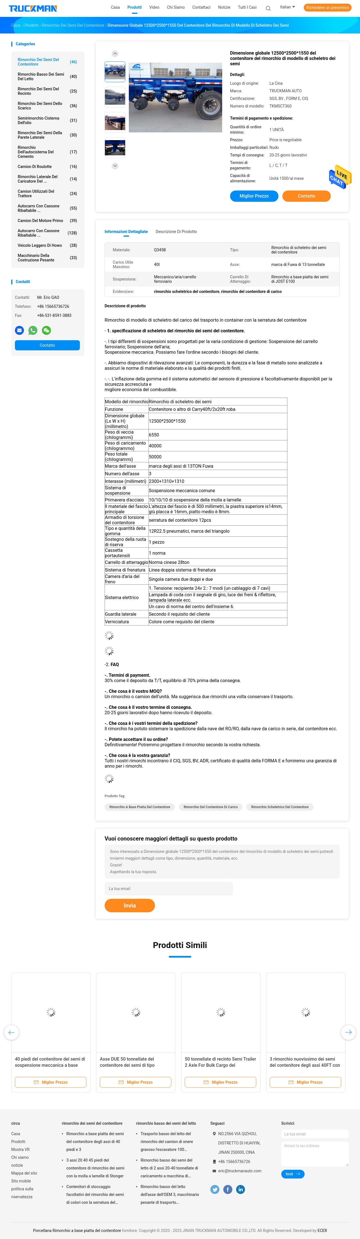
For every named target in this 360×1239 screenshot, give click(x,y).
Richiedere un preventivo (327, 7)
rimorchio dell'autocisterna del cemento (47, 152)
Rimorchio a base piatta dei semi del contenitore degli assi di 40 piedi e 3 (95, 1142)
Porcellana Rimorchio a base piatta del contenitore (77, 1230)
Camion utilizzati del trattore (47, 193)
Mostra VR (20, 1149)
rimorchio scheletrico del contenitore (280, 807)
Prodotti (18, 1141)
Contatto (47, 345)
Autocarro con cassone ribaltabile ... (47, 208)
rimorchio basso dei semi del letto (47, 76)
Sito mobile (21, 1181)
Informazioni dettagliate (126, 231)
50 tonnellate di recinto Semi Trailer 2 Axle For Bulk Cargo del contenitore (220, 1065)
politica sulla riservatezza (22, 1193)
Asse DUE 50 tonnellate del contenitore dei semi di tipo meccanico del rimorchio (127, 1065)
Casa (15, 1134)
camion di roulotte (47, 166)
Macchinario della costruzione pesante (47, 257)
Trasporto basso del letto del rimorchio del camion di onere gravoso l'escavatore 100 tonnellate (167, 1142)
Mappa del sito (24, 1173)
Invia (130, 905)
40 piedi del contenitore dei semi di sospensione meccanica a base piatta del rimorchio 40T (50, 1065)
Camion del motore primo (47, 220)
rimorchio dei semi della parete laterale (47, 135)
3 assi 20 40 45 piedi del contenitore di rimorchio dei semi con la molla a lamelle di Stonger (95, 1168)
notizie (17, 1165)
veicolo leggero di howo (47, 245)
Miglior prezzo (254, 196)
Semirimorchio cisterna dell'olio (47, 120)
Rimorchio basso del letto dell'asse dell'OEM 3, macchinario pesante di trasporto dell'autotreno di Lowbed (170, 1195)
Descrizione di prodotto (176, 231)
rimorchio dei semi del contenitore (47, 61)
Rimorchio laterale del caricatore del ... (47, 178)
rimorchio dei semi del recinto (47, 91)
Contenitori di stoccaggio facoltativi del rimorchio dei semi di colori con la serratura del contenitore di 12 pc (95, 1195)
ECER (322, 1230)
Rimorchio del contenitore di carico (211, 807)
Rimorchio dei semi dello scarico (47, 105)
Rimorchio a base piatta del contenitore (139, 807)
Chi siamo (20, 1157)
